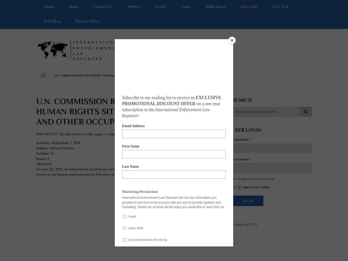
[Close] (232, 40)
